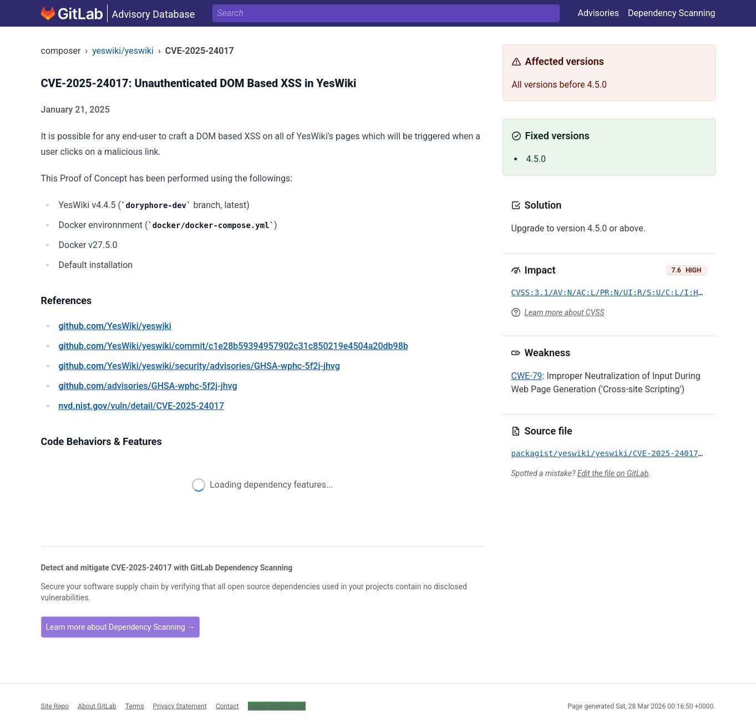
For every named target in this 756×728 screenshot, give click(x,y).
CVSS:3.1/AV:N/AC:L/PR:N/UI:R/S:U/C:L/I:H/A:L (614, 292)
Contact (227, 706)
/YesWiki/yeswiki (115, 326)
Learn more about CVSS (565, 312)
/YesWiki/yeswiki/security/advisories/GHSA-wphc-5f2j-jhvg (199, 366)
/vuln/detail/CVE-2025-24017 (141, 406)
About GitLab (97, 706)
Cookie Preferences (277, 706)
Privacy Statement (180, 706)
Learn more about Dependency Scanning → (120, 627)
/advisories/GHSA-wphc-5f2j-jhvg (148, 386)
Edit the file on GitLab (612, 473)
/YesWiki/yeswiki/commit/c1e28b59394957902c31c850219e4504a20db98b (233, 346)
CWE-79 (526, 376)
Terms (134, 706)
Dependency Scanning (672, 13)
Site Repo (55, 706)
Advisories (598, 13)
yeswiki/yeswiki (123, 51)
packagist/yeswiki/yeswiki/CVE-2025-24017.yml (614, 453)
